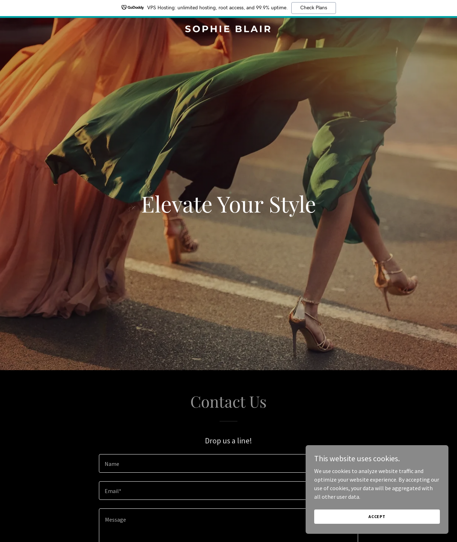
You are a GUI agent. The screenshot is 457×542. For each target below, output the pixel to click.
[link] (228, 30)
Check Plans (313, 7)
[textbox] (228, 463)
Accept (377, 516)
